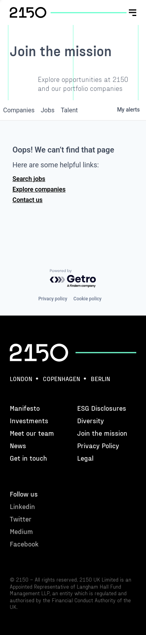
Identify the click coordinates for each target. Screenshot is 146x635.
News (18, 445)
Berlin (100, 378)
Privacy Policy (98, 445)
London (21, 378)
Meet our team (32, 433)
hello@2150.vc (30, 21)
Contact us (27, 200)
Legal (85, 458)
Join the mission (102, 433)
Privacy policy (52, 299)
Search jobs (28, 179)
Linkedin (88, 19)
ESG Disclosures (101, 408)
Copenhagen (61, 378)
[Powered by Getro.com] (73, 278)
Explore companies (38, 189)
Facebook (90, 46)
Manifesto (25, 408)
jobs (48, 110)
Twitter (86, 28)
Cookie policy (88, 299)
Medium (87, 37)
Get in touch (28, 458)
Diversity (90, 420)
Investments (29, 420)
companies (19, 110)
